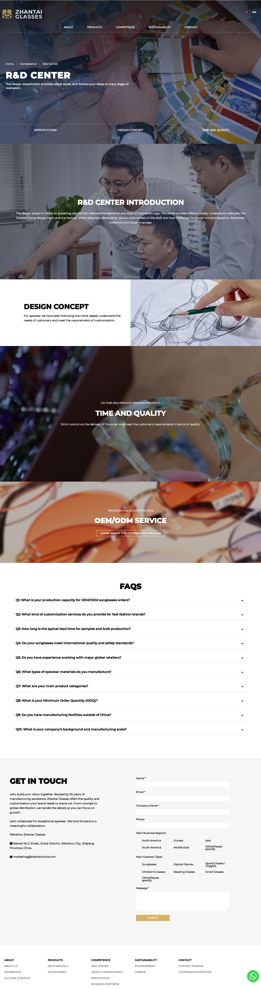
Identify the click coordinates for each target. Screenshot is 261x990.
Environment (145, 966)
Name (141, 778)
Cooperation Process (194, 972)
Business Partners (105, 984)
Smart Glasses (214, 872)
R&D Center (99, 966)
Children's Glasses (153, 872)
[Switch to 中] (247, 12)
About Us (11, 966)
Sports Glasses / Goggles (215, 864)
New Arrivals (58, 966)
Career (140, 972)
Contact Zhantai (190, 966)
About (68, 27)
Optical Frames (183, 864)
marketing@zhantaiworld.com (34, 857)
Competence (125, 27)
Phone (140, 819)
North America (151, 840)
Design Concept (130, 130)
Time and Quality (215, 130)
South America (151, 847)
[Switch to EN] (254, 12)
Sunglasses (149, 864)
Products (94, 27)
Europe (178, 840)
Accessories (57, 972)
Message (142, 888)
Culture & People (17, 978)
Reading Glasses (184, 872)
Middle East (181, 847)
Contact (191, 27)
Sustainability (160, 27)
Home (10, 63)
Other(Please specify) (213, 847)
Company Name (147, 805)
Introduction (45, 130)
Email (140, 792)
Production (100, 978)
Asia (208, 840)
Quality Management (107, 972)
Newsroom (12, 972)
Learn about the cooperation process (130, 533)
